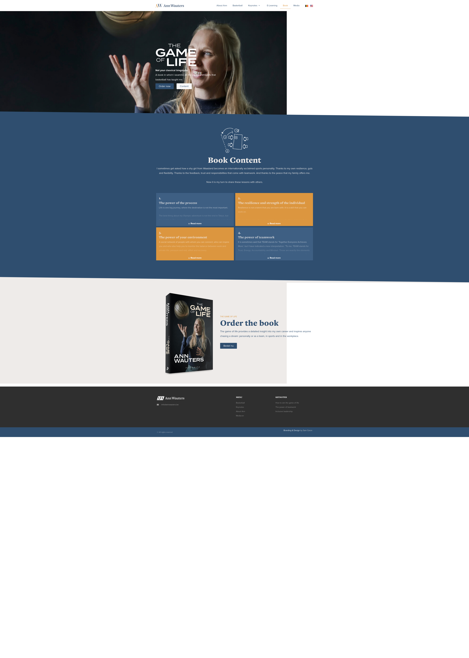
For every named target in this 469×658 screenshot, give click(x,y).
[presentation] (258, 5)
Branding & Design (292, 430)
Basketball (238, 5)
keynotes (254, 5)
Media (296, 5)
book (285, 5)
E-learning (272, 5)
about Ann (222, 5)
